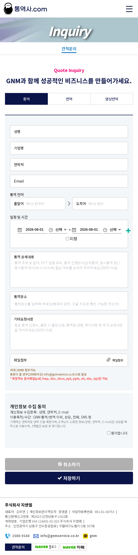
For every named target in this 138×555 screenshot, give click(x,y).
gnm (93, 535)
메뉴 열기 (129, 9)
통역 (26, 99)
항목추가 (128, 230)
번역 (69, 99)
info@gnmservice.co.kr (59, 374)
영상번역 (111, 99)
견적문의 (69, 49)
